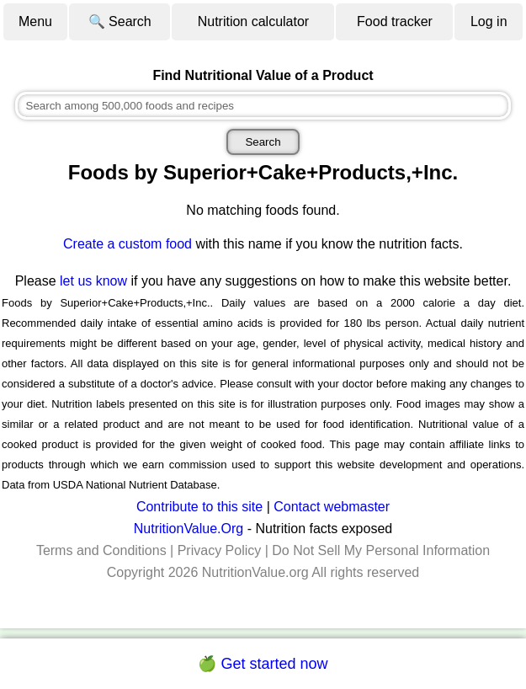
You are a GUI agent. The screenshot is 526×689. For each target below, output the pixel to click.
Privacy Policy (220, 550)
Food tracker (395, 21)
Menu (35, 21)
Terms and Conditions (101, 550)
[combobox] (263, 106)
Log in (488, 21)
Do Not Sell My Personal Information (381, 550)
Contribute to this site (199, 506)
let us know (93, 281)
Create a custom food (127, 244)
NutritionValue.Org (188, 528)
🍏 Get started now (262, 663)
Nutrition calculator (254, 21)
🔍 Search (119, 21)
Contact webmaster (332, 506)
